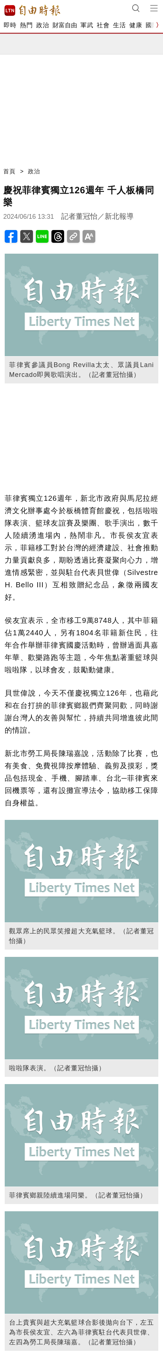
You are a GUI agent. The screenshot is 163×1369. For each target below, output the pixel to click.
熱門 (26, 25)
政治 (42, 25)
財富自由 (65, 25)
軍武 (86, 25)
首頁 (9, 171)
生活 (119, 25)
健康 (135, 25)
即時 (10, 25)
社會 (103, 25)
